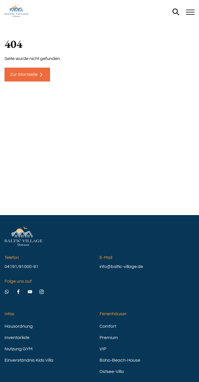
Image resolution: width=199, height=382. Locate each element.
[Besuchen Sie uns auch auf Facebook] (22, 290)
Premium (109, 337)
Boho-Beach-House (120, 360)
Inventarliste (17, 337)
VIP (103, 349)
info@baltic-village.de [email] (121, 266)
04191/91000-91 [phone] (21, 266)
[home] (17, 11)
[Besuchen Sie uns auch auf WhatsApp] (10, 290)
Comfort (108, 326)
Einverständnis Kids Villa (29, 360)
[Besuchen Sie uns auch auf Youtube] (33, 290)
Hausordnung (19, 326)
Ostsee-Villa (112, 371)
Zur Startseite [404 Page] (27, 74)
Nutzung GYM (19, 349)
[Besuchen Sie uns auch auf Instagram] (45, 290)
